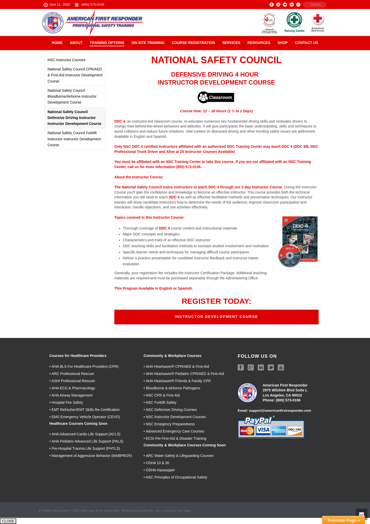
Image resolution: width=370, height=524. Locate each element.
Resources (258, 43)
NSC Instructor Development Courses (176, 417)
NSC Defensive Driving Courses (171, 410)
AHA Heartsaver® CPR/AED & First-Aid (177, 366)
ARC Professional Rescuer (73, 374)
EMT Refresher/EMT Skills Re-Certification (86, 410)
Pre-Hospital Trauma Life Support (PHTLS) (86, 448)
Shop (283, 43)
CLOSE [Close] (8, 521)
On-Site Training (148, 43)
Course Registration (193, 43)
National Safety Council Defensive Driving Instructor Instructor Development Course (74, 118)
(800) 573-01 (286, 400)
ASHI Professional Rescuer (73, 381)
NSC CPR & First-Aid (163, 395)
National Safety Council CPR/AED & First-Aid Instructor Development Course (75, 75)
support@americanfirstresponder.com (280, 410)
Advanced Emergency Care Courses (175, 431)
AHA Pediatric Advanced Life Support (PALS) (87, 441)
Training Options (107, 43)
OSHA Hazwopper (160, 470)
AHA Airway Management (72, 395)
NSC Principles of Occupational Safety (176, 477)
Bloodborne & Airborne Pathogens (173, 388)
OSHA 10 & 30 (157, 463)
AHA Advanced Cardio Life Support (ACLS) (86, 434)
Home (57, 43)
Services (231, 43)
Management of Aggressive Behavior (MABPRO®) (92, 456)
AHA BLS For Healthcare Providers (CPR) (85, 366)
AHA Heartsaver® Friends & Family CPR (178, 381)
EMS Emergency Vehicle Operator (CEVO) (86, 417)
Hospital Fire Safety (67, 402)
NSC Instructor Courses (67, 60)
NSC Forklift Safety (161, 402)
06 (299, 400)
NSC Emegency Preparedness (170, 424)
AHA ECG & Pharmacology (73, 388)
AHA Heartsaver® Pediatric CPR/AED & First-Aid (185, 374)
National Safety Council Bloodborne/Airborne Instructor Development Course (72, 96)
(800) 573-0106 (92, 4)
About (76, 43)
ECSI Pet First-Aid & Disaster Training (176, 438)
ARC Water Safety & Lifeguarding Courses (180, 456)
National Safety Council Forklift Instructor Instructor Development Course (74, 139)
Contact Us (306, 43)
